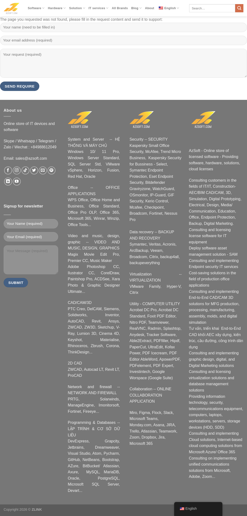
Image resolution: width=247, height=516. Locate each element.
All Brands (120, 8)
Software (36, 8)
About (149, 8)
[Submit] (239, 8)
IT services (98, 8)
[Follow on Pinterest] (51, 170)
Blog (136, 8)
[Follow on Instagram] (17, 170)
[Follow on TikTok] (25, 170)
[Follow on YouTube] (17, 182)
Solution (77, 8)
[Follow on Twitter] (34, 170)
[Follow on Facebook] (8, 170)
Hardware (57, 8)
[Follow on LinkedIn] (8, 182)
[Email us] (43, 170)
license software (203, 236)
